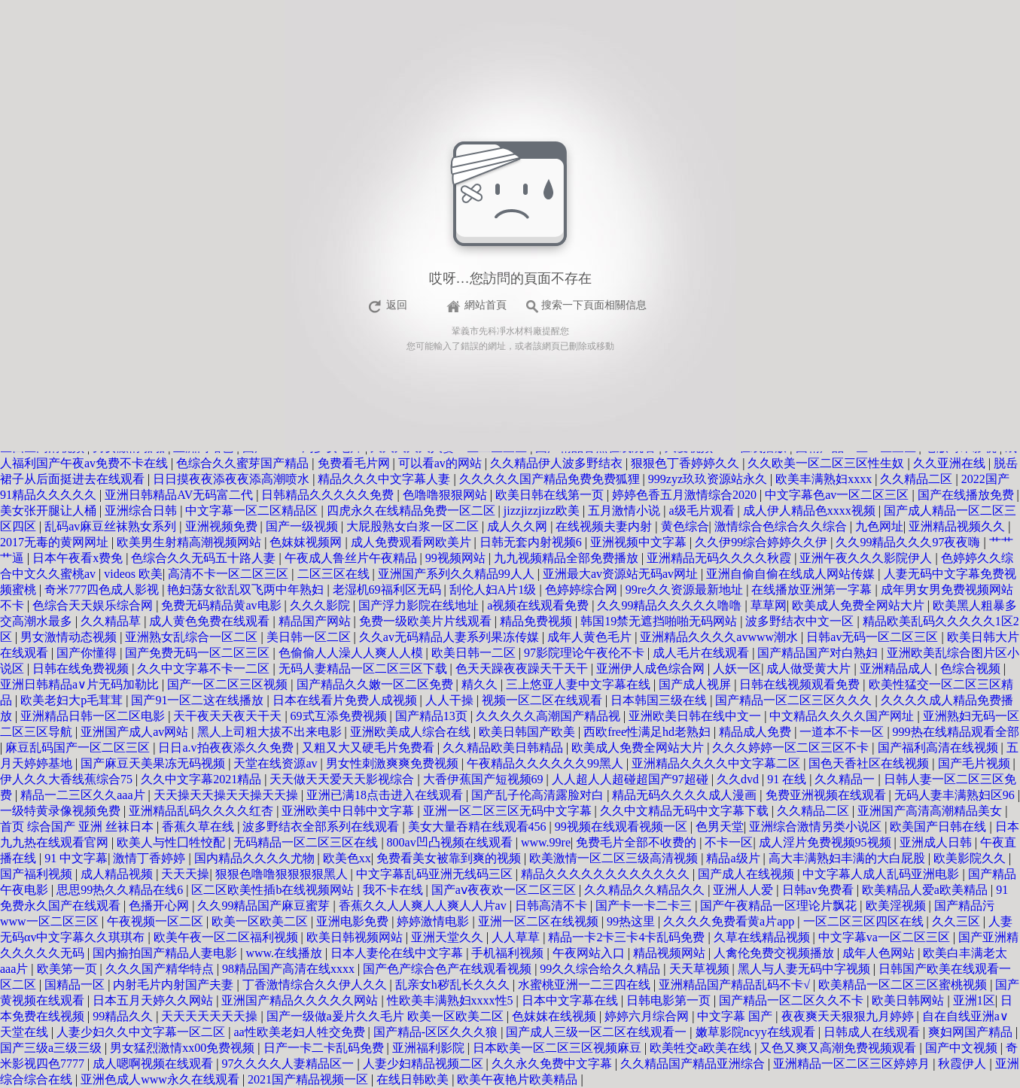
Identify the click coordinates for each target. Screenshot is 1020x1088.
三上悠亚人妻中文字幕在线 (579, 684)
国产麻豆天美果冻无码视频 (154, 763)
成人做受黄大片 (810, 668)
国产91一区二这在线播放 (198, 700)
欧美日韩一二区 (475, 652)
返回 (396, 305)
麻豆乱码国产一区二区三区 (79, 747)
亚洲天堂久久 (448, 937)
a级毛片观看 (703, 510)
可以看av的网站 (441, 463)
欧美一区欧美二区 (261, 921)
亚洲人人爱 (744, 889)
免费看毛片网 (355, 463)
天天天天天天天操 (210, 1016)
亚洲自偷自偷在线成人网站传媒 (792, 573)
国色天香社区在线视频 (870, 763)
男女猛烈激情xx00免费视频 (183, 1047)
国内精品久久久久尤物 (256, 858)
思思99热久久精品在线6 (121, 889)
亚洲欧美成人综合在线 (411, 731)
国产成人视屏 (696, 684)
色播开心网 (160, 905)
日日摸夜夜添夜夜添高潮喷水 (232, 479)
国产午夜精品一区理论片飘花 (780, 905)
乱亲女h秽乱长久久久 (454, 984)
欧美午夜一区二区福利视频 (227, 937)
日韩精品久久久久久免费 (329, 494)
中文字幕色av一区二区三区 (838, 494)
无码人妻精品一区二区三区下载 (364, 668)
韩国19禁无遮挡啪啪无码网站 (660, 621)
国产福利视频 (37, 874)
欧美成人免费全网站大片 (859, 605)
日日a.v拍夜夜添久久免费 (227, 747)
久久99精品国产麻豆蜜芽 (265, 905)
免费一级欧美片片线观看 (427, 621)
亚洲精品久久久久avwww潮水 (720, 637)
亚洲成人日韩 (937, 842)
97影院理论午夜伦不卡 (585, 652)
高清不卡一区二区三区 (229, 573)
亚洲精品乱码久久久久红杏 (202, 810)
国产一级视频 (303, 526)
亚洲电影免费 (353, 921)
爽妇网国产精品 (971, 1032)
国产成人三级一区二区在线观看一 (598, 1032)
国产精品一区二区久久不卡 (792, 1000)
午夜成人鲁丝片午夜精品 (352, 558)
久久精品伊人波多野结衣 (558, 463)
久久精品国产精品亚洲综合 (694, 1063)
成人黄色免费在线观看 (211, 621)
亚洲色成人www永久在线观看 (161, 1079)
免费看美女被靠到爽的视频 (450, 858)
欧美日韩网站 (909, 1000)
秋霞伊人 (963, 1063)
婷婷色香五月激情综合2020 (686, 494)
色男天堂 (720, 826)
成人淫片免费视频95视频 (826, 842)
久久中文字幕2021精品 (202, 779)
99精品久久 (124, 1016)
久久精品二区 (917, 479)
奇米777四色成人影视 (103, 589)
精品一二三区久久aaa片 (84, 795)
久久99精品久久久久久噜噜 (670, 605)
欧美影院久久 (971, 858)
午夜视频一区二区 (156, 921)
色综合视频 (971, 668)
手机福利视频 (509, 953)
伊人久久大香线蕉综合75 (67, 779)
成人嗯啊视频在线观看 (154, 1063)
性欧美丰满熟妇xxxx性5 (451, 1000)
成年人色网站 (880, 953)
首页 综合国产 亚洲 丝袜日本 (78, 826)
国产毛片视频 (975, 763)
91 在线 (788, 779)
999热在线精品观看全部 (956, 731)
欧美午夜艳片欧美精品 (518, 1079)
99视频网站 (457, 558)
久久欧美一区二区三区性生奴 (827, 463)
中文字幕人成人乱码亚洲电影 (882, 874)
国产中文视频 (962, 1047)
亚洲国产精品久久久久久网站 (301, 1000)
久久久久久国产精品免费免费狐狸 (551, 479)
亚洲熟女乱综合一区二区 (192, 637)
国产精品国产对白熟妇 (819, 652)
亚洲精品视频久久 (958, 526)
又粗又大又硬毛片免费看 (369, 747)
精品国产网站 (316, 621)
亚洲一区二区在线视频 (539, 921)
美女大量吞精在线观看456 (479, 826)
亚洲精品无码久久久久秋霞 (720, 558)
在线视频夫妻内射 (605, 526)
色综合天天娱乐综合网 (94, 605)
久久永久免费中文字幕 (553, 1063)
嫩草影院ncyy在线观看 (757, 1032)
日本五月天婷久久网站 (154, 1000)
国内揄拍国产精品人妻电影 (166, 953)
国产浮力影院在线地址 (420, 605)
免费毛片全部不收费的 (637, 842)
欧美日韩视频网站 (356, 937)
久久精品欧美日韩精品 (504, 747)
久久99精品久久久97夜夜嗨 (909, 542)
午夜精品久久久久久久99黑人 (546, 763)
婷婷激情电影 (434, 921)
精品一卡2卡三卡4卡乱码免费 (628, 937)
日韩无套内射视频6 (532, 542)
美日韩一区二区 (310, 637)
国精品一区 (76, 984)
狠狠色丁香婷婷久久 (686, 463)
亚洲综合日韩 (142, 510)
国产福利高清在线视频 (939, 747)
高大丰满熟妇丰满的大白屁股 (848, 858)
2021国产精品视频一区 (309, 1079)
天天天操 (185, 874)
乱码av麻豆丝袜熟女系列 (111, 526)
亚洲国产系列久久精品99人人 (457, 573)
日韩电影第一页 (670, 1000)
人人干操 (451, 700)
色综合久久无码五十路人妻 (205, 558)
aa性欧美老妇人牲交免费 (300, 1032)
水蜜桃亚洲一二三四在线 (585, 984)
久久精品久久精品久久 (646, 889)
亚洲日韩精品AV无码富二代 (180, 494)
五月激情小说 (625, 510)
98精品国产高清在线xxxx (290, 968)
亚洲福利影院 (429, 1047)
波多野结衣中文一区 (801, 621)
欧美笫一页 (68, 968)
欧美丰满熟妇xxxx (825, 479)
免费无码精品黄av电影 (222, 605)
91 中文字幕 (76, 858)
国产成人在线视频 (747, 874)
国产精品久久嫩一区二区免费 (376, 684)
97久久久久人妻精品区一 (289, 1063)
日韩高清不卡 (552, 905)
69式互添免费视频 (340, 716)
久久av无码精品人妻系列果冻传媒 (450, 637)
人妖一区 (737, 668)
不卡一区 (729, 842)
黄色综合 (685, 526)
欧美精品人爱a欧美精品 (926, 889)
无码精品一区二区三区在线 (307, 842)
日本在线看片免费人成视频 (346, 700)
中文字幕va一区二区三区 (885, 937)
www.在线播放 (285, 953)
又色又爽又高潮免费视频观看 (839, 1047)
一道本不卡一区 (843, 731)
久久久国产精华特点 (161, 968)
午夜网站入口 (590, 953)
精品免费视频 (537, 621)
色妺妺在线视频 (555, 1016)
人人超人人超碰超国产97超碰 (631, 779)
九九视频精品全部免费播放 (567, 558)
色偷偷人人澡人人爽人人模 (352, 652)
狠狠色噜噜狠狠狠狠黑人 (283, 874)
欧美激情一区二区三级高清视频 (615, 858)
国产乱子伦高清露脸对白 (539, 795)
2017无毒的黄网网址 (55, 542)
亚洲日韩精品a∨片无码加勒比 (81, 684)
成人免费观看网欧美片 (412, 542)
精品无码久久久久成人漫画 (686, 795)
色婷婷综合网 (582, 589)
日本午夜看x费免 (79, 558)
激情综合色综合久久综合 (782, 526)
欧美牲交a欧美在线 (702, 1047)
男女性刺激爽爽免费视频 (393, 763)
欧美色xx (347, 858)
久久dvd (739, 779)
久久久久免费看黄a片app (730, 921)
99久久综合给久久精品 (601, 968)
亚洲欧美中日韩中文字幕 (349, 810)
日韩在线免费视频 (82, 668)
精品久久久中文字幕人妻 (385, 479)
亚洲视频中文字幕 (640, 542)
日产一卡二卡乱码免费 (325, 1047)
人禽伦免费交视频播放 (775, 953)
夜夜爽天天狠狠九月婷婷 (849, 1016)
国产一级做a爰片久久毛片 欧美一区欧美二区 (386, 1016)
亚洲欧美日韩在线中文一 (696, 716)
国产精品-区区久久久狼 (437, 1032)
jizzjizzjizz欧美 (543, 510)
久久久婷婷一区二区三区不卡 (792, 747)
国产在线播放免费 (967, 494)
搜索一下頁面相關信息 (594, 305)
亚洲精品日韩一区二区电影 (94, 716)
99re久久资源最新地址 (686, 589)
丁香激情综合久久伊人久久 (316, 984)
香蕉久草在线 (199, 826)
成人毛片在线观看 (702, 652)
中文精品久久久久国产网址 (843, 716)
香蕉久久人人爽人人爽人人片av (424, 905)
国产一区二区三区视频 (229, 684)
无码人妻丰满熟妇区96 (956, 795)
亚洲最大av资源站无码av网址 (622, 573)
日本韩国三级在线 (660, 700)
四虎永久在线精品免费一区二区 (412, 510)
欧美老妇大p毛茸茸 (73, 700)
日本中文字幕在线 (571, 1000)
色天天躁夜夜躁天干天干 (523, 668)
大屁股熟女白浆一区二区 (414, 526)
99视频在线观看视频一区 (622, 826)
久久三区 (957, 921)
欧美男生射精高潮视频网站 (190, 542)
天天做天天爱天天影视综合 (343, 779)
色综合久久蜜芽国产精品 (244, 463)
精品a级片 (734, 858)
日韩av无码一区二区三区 (873, 637)
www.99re (546, 842)
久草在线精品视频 (763, 937)
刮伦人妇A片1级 (494, 589)
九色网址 (879, 526)
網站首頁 (485, 305)
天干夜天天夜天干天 (229, 716)
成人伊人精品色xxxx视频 (810, 510)
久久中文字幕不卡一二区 (205, 668)
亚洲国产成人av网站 (136, 731)
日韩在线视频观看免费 (801, 684)
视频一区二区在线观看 (543, 700)
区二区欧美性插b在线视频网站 (274, 889)
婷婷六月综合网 (648, 1016)
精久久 (481, 684)
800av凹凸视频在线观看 (451, 842)
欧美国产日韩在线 (939, 826)
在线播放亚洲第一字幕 (813, 589)
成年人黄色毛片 (591, 637)
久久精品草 (112, 621)
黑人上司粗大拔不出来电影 (271, 731)
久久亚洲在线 (950, 463)
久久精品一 (846, 779)
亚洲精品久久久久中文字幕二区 (717, 763)
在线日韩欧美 (414, 1079)
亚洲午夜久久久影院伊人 (867, 558)
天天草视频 (700, 968)
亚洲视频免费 (222, 526)
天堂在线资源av (276, 763)
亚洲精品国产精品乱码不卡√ (736, 984)
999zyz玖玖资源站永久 (709, 479)
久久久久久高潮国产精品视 (549, 716)
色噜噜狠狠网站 (446, 494)
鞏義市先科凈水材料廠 (497, 331)
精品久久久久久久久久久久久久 (607, 874)
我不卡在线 (394, 889)
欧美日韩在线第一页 (551, 494)
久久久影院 (321, 605)
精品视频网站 (670, 953)
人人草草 (517, 937)
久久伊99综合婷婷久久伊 (762, 542)
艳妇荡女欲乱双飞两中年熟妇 (247, 589)
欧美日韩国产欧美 (528, 731)
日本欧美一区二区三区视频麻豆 (558, 1047)
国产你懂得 (88, 652)
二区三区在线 (335, 573)
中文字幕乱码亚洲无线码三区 (436, 874)
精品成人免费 (756, 731)
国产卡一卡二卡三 (645, 905)
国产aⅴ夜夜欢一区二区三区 (505, 889)
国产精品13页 (432, 716)
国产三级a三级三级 (52, 1047)
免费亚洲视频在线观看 (827, 795)
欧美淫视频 (897, 905)
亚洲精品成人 (897, 668)
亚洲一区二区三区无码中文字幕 (509, 810)
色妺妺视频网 (307, 542)
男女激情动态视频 (70, 637)
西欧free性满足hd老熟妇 (648, 731)
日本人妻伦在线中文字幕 (398, 953)
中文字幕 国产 (736, 1016)
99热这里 (632, 921)
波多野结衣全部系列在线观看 (322, 826)
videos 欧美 (133, 573)
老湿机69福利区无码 (388, 589)
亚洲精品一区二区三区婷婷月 (853, 1063)
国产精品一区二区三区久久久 (795, 700)
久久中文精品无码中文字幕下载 (686, 810)
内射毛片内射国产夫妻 (174, 984)
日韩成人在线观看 (873, 1032)
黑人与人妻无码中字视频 (805, 968)
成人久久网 (518, 526)
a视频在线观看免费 (539, 605)
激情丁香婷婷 (150, 858)
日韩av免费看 (819, 889)
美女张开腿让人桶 (49, 510)
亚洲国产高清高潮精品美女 (931, 810)
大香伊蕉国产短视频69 (485, 779)
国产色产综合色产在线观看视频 (448, 968)
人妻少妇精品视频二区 (424, 1063)
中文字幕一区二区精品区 (253, 510)
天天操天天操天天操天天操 (227, 795)
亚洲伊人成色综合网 (652, 668)
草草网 (769, 605)
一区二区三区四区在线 (865, 921)
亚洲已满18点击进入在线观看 (386, 795)
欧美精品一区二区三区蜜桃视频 (904, 984)
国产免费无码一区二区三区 (199, 652)
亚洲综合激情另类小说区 (817, 826)
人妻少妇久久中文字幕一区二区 (142, 1032)
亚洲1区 (974, 1000)
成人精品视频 (118, 874)
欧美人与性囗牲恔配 (172, 842)
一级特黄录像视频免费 (61, 810)
